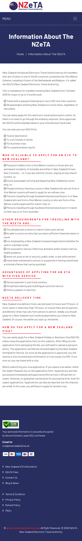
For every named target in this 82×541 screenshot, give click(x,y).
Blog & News (12, 482)
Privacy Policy (12, 499)
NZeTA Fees (11, 472)
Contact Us (11, 477)
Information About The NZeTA (46, 54)
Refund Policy (12, 505)
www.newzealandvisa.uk (22, 527)
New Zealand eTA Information (21, 466)
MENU (6, 18)
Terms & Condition (15, 494)
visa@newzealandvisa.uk (15, 445)
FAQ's (8, 510)
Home (20, 54)
